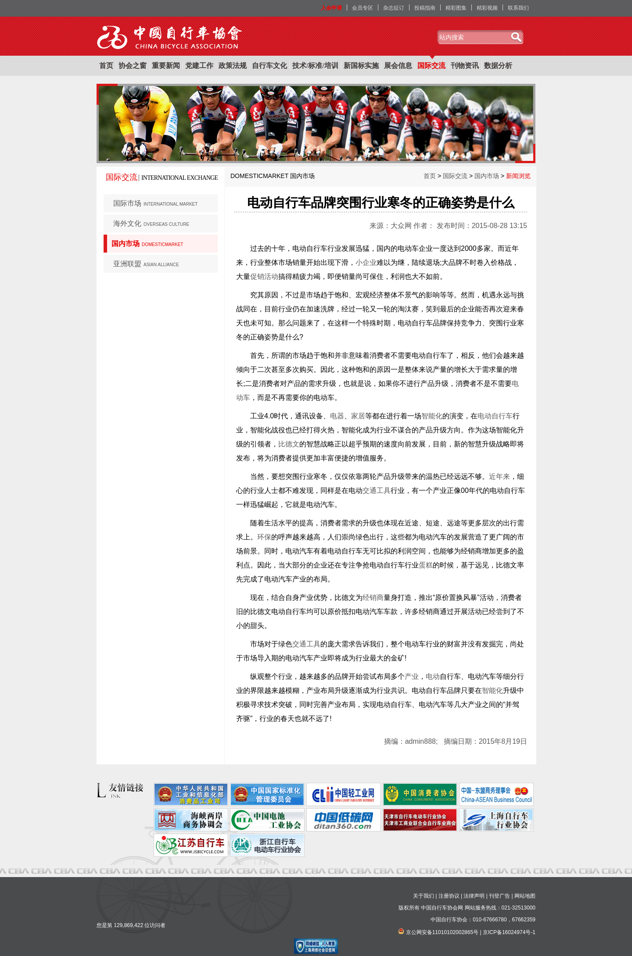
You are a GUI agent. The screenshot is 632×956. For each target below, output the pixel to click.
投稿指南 (424, 8)
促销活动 (264, 276)
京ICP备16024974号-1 (509, 932)
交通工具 (377, 490)
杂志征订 (393, 8)
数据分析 (498, 65)
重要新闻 (166, 65)
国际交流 (431, 65)
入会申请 (331, 8)
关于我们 (423, 896)
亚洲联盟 (146, 264)
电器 (337, 416)
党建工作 (199, 65)
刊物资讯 (465, 65)
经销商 (373, 597)
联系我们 (518, 8)
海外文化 (151, 223)
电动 (433, 676)
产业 (412, 676)
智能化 (431, 416)
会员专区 (362, 8)
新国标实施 (361, 65)
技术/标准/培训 (315, 65)
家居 (358, 416)
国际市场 (155, 203)
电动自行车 (495, 416)
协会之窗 (132, 65)
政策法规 (233, 65)
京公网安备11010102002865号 (442, 932)
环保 (264, 537)
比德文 (288, 444)
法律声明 (474, 896)
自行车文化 (269, 65)
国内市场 (147, 243)
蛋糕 (426, 565)
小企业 (366, 262)
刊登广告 (499, 896)
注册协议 (449, 896)
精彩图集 (456, 8)
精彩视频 (487, 8)
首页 (106, 65)
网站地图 (524, 896)
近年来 (499, 476)
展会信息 (398, 65)
